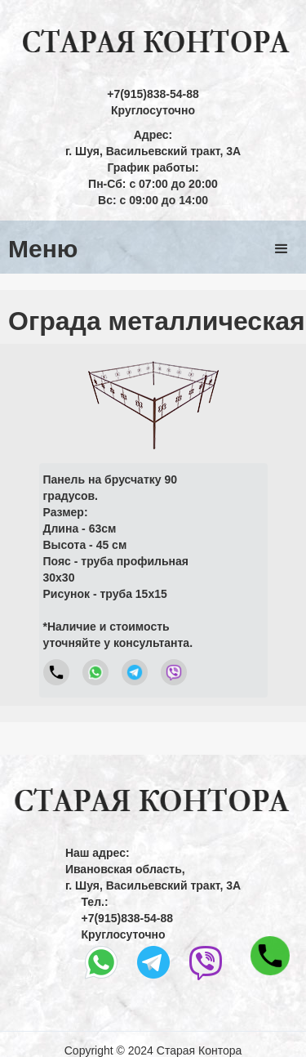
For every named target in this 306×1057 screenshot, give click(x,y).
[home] (153, 43)
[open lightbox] (153, 401)
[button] (281, 249)
